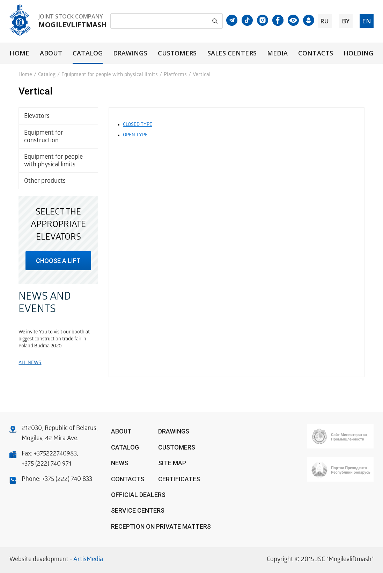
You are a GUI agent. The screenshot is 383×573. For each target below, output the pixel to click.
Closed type (137, 125)
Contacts (315, 53)
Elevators (37, 116)
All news (30, 363)
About (51, 53)
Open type (135, 135)
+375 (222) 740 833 (67, 479)
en (366, 21)
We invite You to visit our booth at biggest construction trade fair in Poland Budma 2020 (54, 339)
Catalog (88, 53)
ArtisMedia (88, 560)
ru (324, 21)
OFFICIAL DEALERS (138, 494)
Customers (177, 53)
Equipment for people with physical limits (109, 75)
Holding (359, 53)
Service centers (137, 510)
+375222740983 (55, 454)
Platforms (175, 75)
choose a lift (58, 260)
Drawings (130, 53)
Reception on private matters (161, 526)
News (119, 463)
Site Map (172, 463)
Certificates (179, 479)
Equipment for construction (43, 137)
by (345, 21)
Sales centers (232, 53)
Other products (45, 181)
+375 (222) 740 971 (46, 464)
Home (19, 53)
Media (277, 53)
